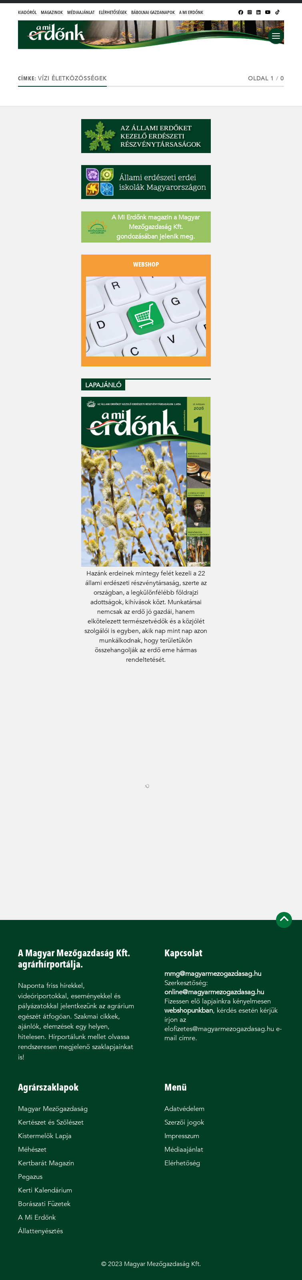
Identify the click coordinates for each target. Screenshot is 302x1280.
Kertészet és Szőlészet (51, 1122)
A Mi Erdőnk (191, 12)
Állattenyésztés (40, 1231)
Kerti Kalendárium (45, 1190)
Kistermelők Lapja (45, 1136)
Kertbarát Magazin (46, 1163)
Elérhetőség (182, 1163)
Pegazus (30, 1176)
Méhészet (32, 1149)
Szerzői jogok (184, 1122)
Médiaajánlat (80, 12)
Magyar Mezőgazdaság (53, 1108)
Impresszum (181, 1136)
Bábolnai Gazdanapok (153, 12)
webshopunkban (188, 1010)
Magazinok (52, 12)
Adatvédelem (184, 1108)
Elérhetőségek (113, 12)
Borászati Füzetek (44, 1203)
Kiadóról (27, 12)
